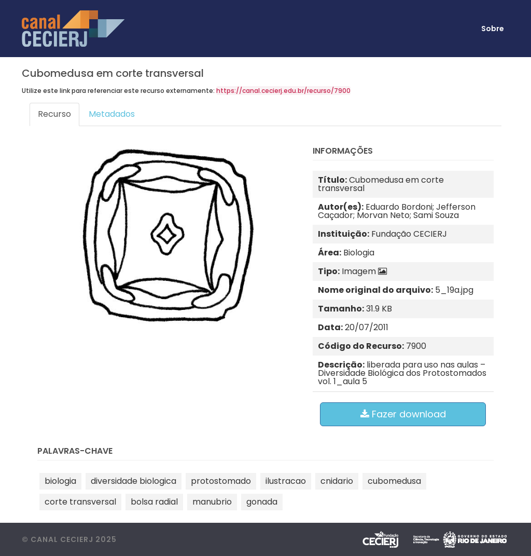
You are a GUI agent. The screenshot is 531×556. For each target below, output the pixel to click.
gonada (261, 502)
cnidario (336, 481)
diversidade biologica (133, 481)
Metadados (112, 114)
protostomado (221, 481)
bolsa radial (154, 502)
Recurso (54, 114)
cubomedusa (394, 481)
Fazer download (403, 414)
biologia (60, 481)
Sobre (492, 28)
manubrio (212, 502)
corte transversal (80, 502)
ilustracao (286, 481)
